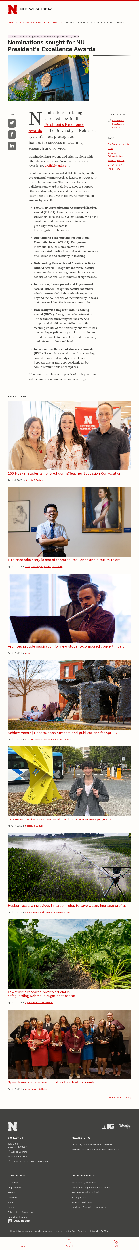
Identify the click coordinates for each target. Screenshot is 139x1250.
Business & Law (39, 739)
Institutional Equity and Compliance (91, 1187)
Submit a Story (19, 1156)
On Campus (114, 144)
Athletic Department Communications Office (95, 1149)
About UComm (19, 1151)
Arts (27, 566)
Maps (10, 1202)
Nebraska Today (36, 9)
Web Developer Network (85, 1231)
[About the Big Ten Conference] (108, 1126)
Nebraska (12, 22)
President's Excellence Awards (118, 123)
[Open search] (69, 1243)
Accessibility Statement (84, 1182)
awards (112, 160)
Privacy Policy (79, 1197)
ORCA (119, 164)
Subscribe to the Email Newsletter (29, 1161)
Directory (13, 1182)
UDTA (118, 169)
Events (11, 1192)
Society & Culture (34, 480)
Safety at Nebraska (82, 1202)
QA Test (104, 1231)
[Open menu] (23, 1243)
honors (120, 160)
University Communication (32, 22)
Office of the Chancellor (20, 1212)
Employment (14, 1187)
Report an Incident (19, 1219)
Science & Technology (59, 739)
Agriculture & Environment (39, 912)
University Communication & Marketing (92, 1144)
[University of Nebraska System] (124, 1126)
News (11, 1207)
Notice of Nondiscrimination (86, 1192)
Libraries (12, 1197)
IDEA (110, 169)
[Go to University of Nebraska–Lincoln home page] (12, 9)
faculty (125, 144)
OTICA (111, 164)
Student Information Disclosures (89, 1207)
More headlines (119, 1097)
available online (55, 166)
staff (110, 148)
